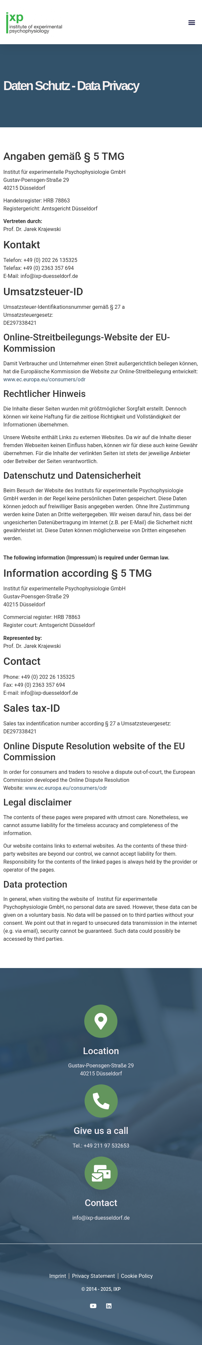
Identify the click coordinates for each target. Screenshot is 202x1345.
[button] (191, 22)
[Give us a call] (101, 1101)
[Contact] (101, 1173)
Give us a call (101, 1130)
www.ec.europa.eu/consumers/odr (44, 379)
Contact (101, 1202)
